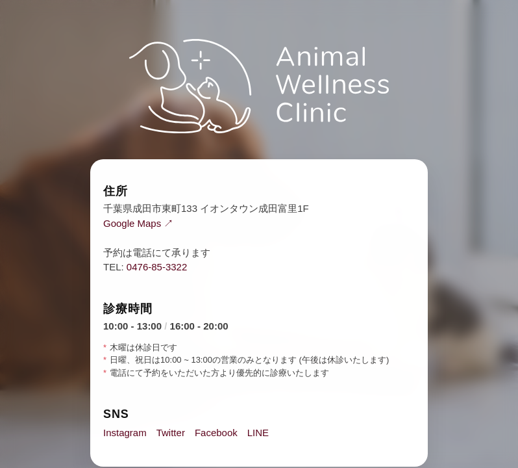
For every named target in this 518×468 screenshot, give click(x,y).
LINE (258, 432)
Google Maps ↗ (138, 223)
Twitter (170, 432)
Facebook (216, 432)
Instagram (125, 432)
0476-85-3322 (157, 266)
